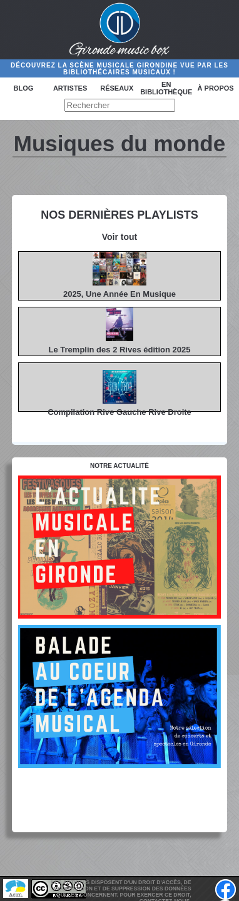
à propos (216, 88)
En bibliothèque (166, 88)
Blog (23, 88)
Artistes (70, 88)
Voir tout (120, 237)
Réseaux (116, 88)
